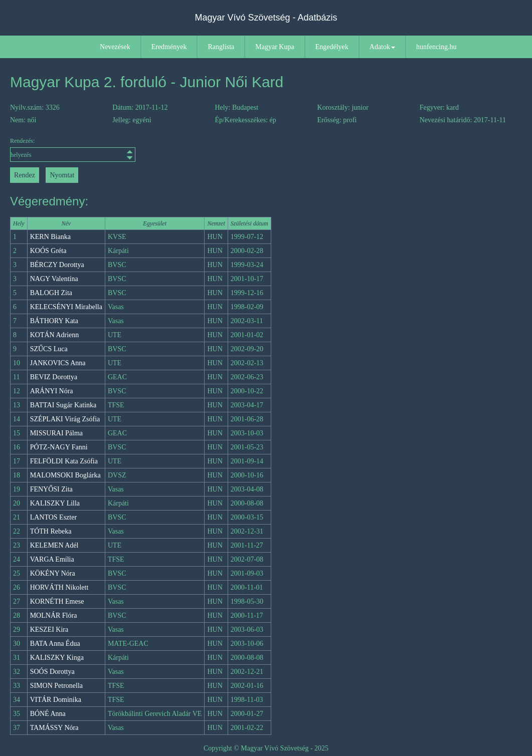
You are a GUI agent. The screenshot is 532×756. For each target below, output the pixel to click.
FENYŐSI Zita (51, 489)
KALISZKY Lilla (55, 503)
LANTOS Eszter (53, 517)
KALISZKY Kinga (57, 657)
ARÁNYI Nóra (51, 391)
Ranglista (221, 47)
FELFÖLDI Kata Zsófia (64, 461)
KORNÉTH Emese (57, 601)
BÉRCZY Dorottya (57, 265)
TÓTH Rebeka (51, 531)
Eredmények (169, 47)
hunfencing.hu (436, 47)
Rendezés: (72, 149)
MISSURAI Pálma (56, 433)
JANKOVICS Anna (58, 363)
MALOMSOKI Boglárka (65, 475)
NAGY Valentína (54, 279)
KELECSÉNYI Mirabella (66, 307)
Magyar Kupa (274, 47)
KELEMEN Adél (54, 545)
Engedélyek (331, 47)
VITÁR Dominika (55, 699)
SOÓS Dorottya (52, 671)
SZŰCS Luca (49, 349)
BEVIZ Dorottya (53, 377)
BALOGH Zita (51, 293)
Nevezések (115, 47)
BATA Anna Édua (55, 643)
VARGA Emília (52, 559)
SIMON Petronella (56, 685)
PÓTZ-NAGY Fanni (59, 447)
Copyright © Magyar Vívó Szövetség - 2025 (266, 748)
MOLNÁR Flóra (53, 615)
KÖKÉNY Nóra (52, 573)
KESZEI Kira (49, 629)
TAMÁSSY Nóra (54, 727)
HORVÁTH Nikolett (59, 587)
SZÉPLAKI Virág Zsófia (65, 419)
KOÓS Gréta (48, 251)
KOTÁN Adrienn (54, 335)
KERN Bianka (50, 236)
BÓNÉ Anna (48, 713)
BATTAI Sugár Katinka (63, 405)
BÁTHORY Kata (54, 321)
